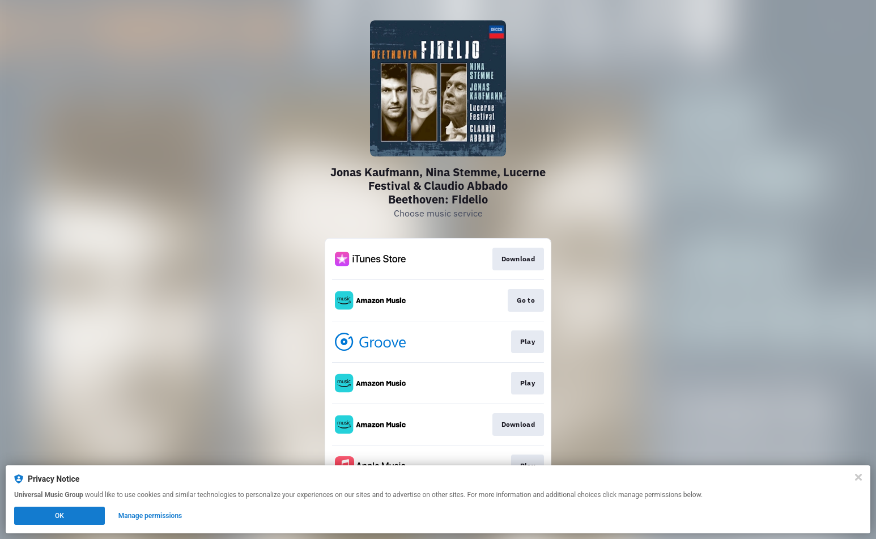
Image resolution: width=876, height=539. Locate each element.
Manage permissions (150, 516)
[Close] (858, 477)
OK (59, 516)
